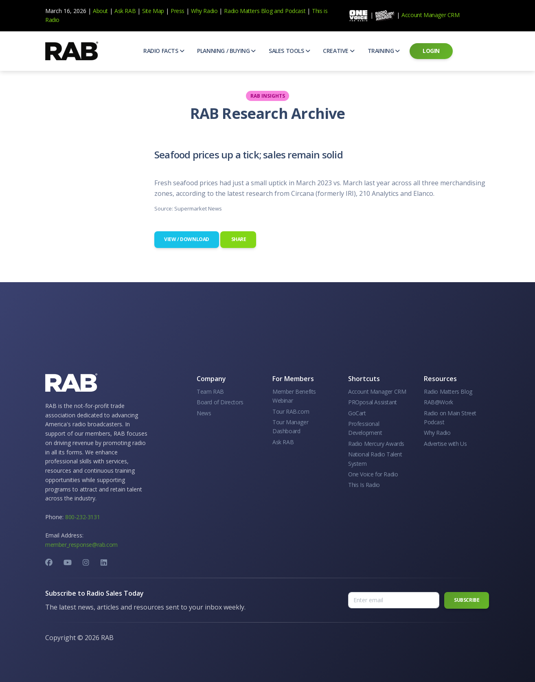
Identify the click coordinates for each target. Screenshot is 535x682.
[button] (163, 51)
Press (177, 11)
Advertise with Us (445, 443)
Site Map (153, 11)
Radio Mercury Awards (376, 443)
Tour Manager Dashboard (290, 426)
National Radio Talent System (375, 458)
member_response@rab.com (81, 544)
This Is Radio (364, 485)
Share (238, 239)
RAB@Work (438, 402)
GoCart (357, 413)
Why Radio (204, 11)
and (278, 11)
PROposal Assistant (372, 402)
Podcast (295, 11)
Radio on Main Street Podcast (450, 417)
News (204, 413)
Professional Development (365, 428)
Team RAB (210, 391)
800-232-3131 (82, 517)
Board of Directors (220, 402)
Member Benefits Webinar (294, 396)
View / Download (186, 239)
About (100, 11)
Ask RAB (125, 11)
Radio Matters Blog (248, 11)
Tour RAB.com (290, 411)
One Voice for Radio (373, 474)
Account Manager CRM (430, 15)
